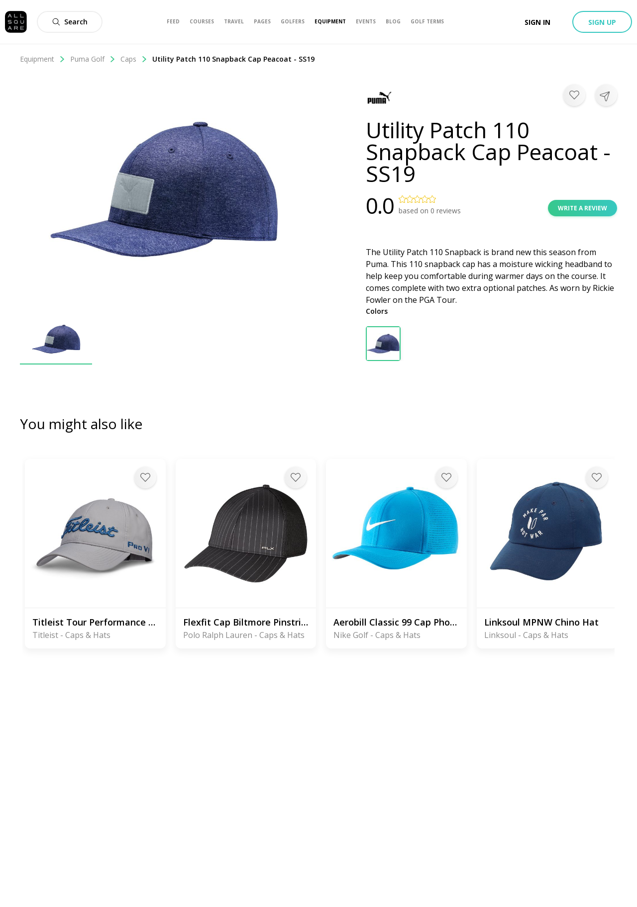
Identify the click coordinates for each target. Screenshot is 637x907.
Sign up (602, 22)
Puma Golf (92, 59)
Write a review (582, 208)
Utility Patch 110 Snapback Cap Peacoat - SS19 (233, 59)
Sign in (537, 22)
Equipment (42, 59)
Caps (133, 59)
